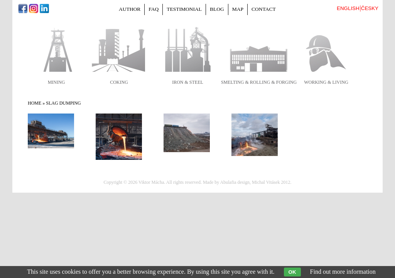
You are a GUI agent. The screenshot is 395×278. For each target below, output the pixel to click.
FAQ (154, 9)
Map (237, 9)
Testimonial (184, 9)
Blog (217, 9)
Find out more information (343, 271)
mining (56, 82)
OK (292, 272)
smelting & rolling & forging (259, 82)
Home (34, 103)
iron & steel (187, 82)
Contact (264, 9)
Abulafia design (235, 182)
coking (119, 82)
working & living (326, 82)
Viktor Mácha (151, 182)
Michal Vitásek (266, 182)
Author (129, 9)
